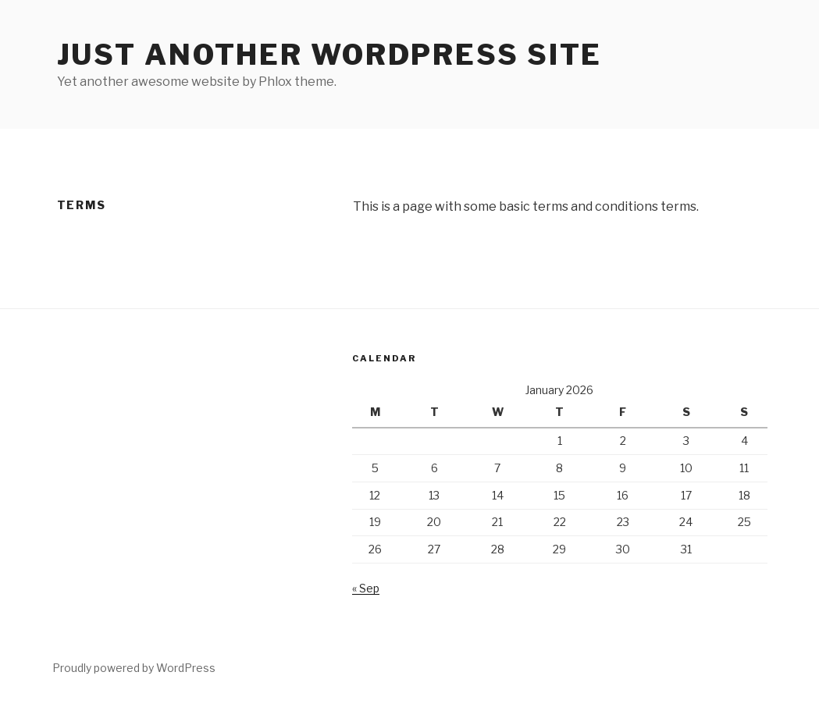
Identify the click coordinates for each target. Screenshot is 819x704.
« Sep (365, 588)
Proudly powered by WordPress (133, 667)
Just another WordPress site (330, 54)
